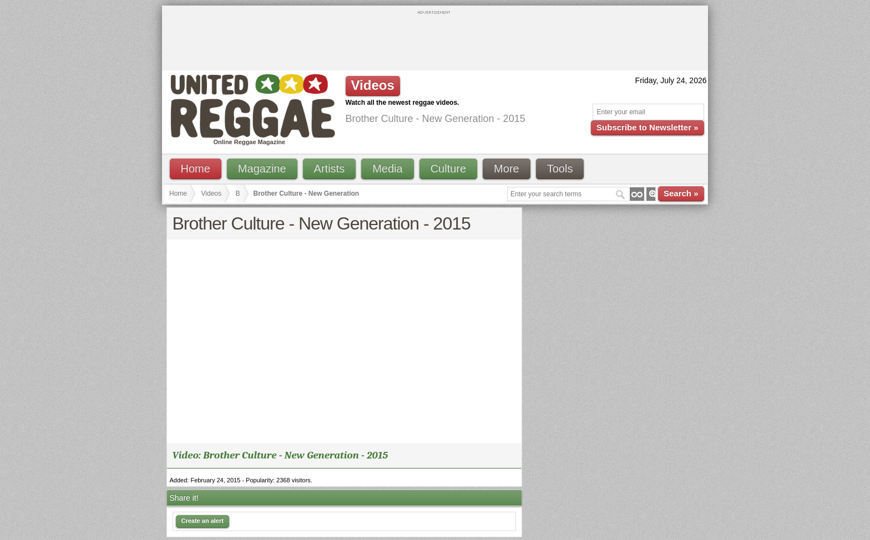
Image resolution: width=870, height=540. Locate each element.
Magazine (262, 168)
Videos (211, 193)
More (506, 168)
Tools (560, 168)
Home (195, 168)
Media (387, 168)
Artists (329, 168)
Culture (448, 168)
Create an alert (202, 520)
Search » (681, 193)
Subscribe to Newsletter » (647, 127)
